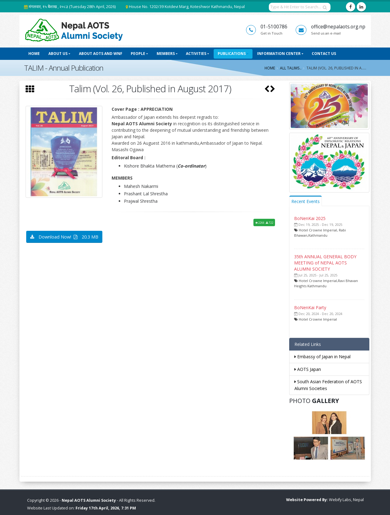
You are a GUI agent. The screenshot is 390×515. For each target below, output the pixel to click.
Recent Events (305, 201)
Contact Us (324, 53)
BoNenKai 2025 (310, 218)
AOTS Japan (307, 369)
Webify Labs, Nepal (346, 499)
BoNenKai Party (310, 307)
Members (166, 53)
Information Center (279, 53)
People (138, 53)
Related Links (307, 344)
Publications (232, 53)
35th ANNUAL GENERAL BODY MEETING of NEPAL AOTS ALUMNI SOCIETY (325, 263)
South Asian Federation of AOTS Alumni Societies (328, 385)
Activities (196, 53)
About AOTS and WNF (100, 53)
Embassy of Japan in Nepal (322, 356)
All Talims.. (291, 67)
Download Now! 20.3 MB (64, 237)
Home (34, 53)
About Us (58, 53)
